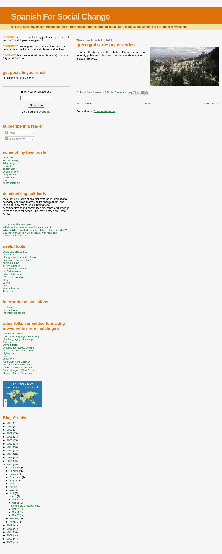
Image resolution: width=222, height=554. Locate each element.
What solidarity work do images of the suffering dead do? (35, 229)
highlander (9, 353)
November (15, 470)
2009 (10, 535)
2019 (10, 443)
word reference (11, 288)
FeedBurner (44, 111)
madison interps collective (17, 367)
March (13, 496)
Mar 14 (16, 509)
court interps (10, 309)
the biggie (8, 307)
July (12, 483)
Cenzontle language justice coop (21, 336)
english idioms (11, 262)
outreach (8, 157)
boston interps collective (16, 364)
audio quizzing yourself (16, 251)
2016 (10, 454)
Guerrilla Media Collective (17, 373)
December (15, 467)
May (12, 490)
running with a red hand (16, 235)
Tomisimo (8, 291)
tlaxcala (7, 356)
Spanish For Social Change (60, 16)
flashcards (8, 254)
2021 (10, 436)
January (14, 521)
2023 (10, 429)
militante (7, 166)
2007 (10, 542)
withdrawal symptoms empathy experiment (27, 227)
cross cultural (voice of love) (18, 350)
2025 (10, 423)
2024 (10, 426)
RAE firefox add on (13, 276)
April (12, 493)
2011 (10, 528)
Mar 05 (16, 515)
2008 (10, 538)
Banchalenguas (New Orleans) (20, 370)
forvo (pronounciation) (15, 268)
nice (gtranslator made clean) (19, 257)
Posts (10, 132)
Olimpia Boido (11, 344)
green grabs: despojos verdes (105, 44)
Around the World (13, 333)
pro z (5, 285)
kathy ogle (8, 358)
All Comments (15, 138)
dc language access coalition (19, 347)
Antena (7, 342)
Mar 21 (16, 503)
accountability (10, 160)
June (12, 487)
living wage (9, 163)
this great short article (113, 55)
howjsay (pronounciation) (17, 260)
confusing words (12, 271)
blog (16, 198)
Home (148, 103)
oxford (6, 282)
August (14, 480)
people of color (11, 171)
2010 (10, 532)
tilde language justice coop (18, 339)
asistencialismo (11, 182)
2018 (10, 447)
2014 (10, 460)
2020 (10, 440)
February (15, 518)
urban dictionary (12, 274)
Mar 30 (16, 499)
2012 (10, 525)
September (16, 477)
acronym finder (11, 265)
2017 (10, 450)
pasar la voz (9, 177)
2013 (10, 464)
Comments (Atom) (105, 111)
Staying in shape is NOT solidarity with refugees (30, 232)
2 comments (121, 92)
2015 (10, 457)
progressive (9, 174)
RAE (5, 279)
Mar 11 (16, 512)
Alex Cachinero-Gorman (16, 361)
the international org (14, 312)
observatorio (10, 168)
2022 (10, 433)
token (6, 180)
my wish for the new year (17, 224)
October (14, 474)
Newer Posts (84, 103)
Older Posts (211, 103)
